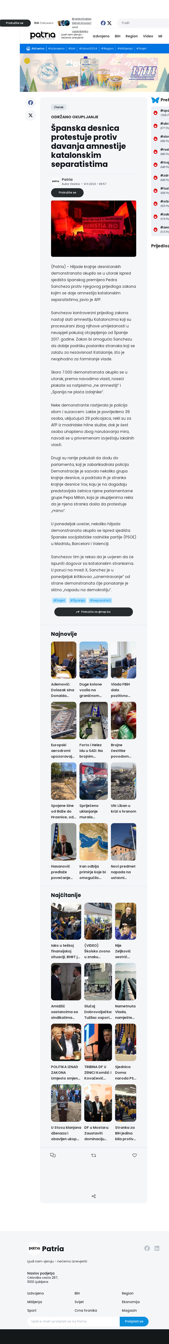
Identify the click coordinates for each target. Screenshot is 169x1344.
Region (132, 36)
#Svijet (59, 600)
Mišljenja (34, 1302)
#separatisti (100, 600)
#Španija (77, 600)
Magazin (129, 1310)
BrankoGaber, (82, 19)
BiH (117, 36)
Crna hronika (86, 1310)
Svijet (79, 1302)
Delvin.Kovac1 (81, 23)
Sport (32, 1310)
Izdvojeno (101, 36)
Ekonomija (131, 1302)
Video (148, 36)
